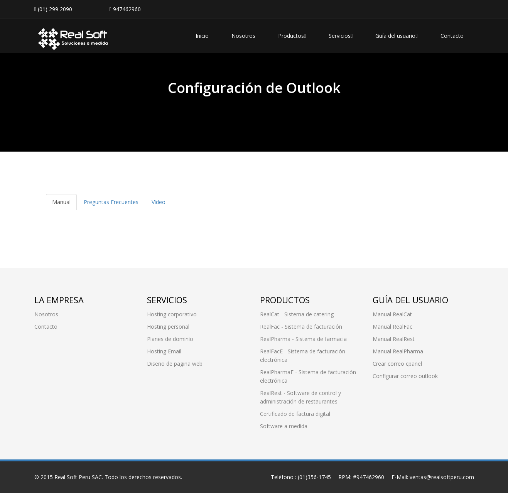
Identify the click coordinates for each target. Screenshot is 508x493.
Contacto (452, 35)
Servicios (341, 35)
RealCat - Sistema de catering (297, 314)
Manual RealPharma (398, 351)
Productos (292, 35)
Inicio (202, 35)
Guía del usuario (396, 35)
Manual (61, 202)
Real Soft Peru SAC (78, 477)
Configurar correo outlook (405, 376)
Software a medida (283, 426)
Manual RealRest (394, 339)
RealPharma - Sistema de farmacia (303, 339)
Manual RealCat (392, 314)
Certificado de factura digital (295, 413)
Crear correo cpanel (397, 363)
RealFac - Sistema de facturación (301, 326)
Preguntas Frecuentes (111, 202)
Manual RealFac (392, 326)
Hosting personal (168, 326)
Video (158, 202)
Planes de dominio (170, 339)
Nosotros (243, 35)
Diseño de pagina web (175, 363)
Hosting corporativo (172, 314)
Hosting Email (164, 351)
